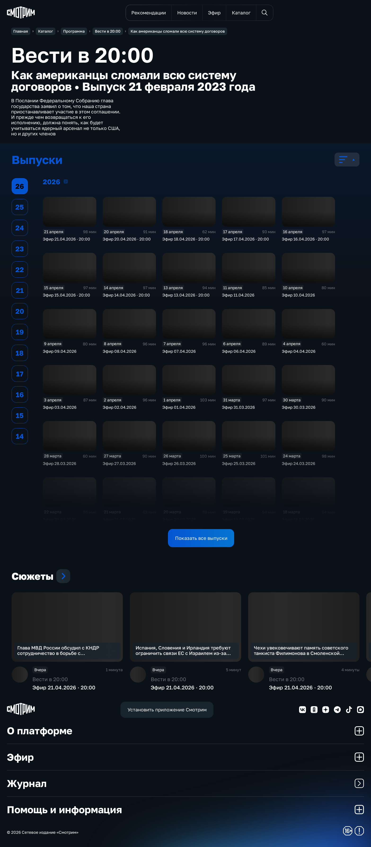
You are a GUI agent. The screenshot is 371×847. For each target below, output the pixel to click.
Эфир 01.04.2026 (178, 407)
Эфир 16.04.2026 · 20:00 (305, 238)
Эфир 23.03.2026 (59, 519)
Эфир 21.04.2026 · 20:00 (66, 238)
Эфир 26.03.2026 (179, 463)
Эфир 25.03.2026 (238, 463)
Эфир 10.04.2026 (298, 294)
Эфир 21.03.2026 (119, 519)
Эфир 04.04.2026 (298, 351)
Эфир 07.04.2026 (179, 351)
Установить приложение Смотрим (167, 709)
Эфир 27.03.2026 (119, 463)
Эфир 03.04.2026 (59, 407)
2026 (66, 181)
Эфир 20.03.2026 (179, 519)
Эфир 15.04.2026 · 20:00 (66, 294)
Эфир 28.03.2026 (59, 463)
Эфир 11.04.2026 (238, 294)
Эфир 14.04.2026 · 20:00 (126, 294)
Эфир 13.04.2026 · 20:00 (186, 294)
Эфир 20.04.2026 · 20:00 (127, 238)
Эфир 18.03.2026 (298, 519)
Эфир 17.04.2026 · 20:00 (245, 238)
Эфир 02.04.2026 (119, 407)
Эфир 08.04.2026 (119, 351)
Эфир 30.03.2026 (298, 407)
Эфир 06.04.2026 (239, 351)
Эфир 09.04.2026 (59, 351)
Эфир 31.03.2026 (238, 407)
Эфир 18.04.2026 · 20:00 (186, 238)
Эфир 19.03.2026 (238, 519)
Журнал (185, 783)
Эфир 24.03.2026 (298, 463)
